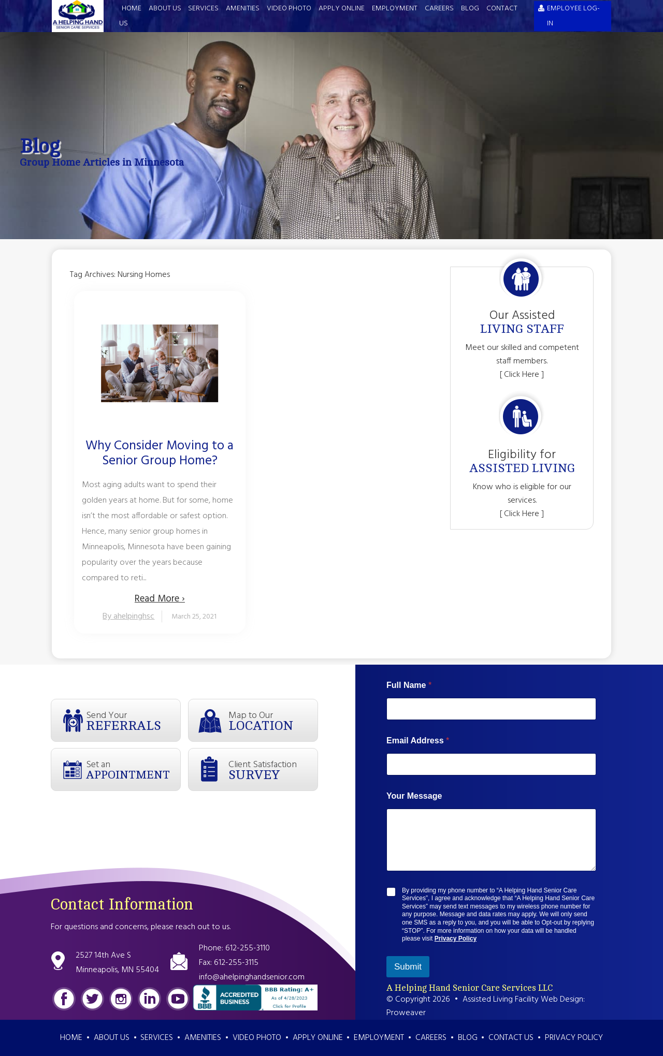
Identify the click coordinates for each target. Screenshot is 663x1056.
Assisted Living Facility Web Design (523, 999)
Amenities (243, 8)
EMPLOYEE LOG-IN (573, 16)
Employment (394, 8)
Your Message (414, 795)
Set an (133, 769)
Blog (470, 8)
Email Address (417, 740)
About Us (165, 8)
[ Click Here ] (522, 375)
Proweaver (406, 1013)
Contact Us (511, 1038)
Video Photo (289, 8)
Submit (408, 967)
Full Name (408, 685)
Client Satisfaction (273, 769)
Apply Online (342, 8)
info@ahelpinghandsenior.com (252, 977)
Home (131, 8)
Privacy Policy (456, 938)
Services (203, 8)
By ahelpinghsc (128, 616)
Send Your (133, 720)
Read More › (160, 599)
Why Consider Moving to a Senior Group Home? (159, 454)
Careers (439, 8)
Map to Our (273, 720)
